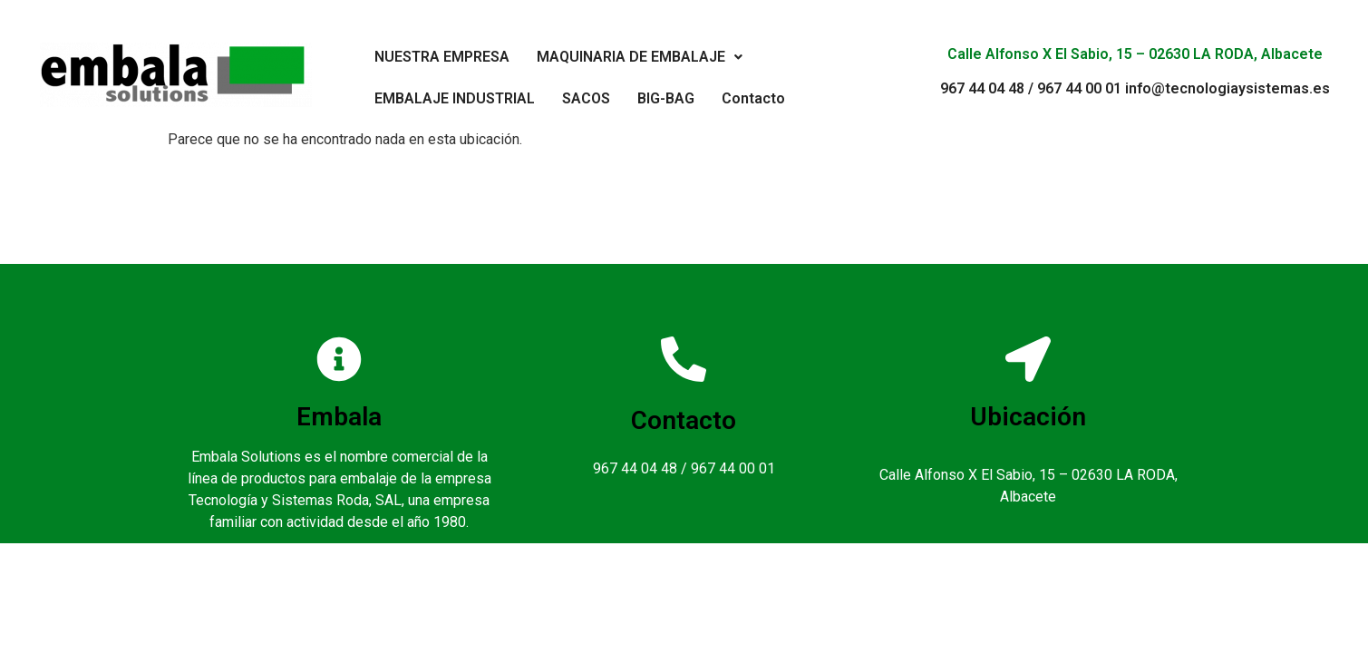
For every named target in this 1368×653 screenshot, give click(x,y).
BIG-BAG (665, 98)
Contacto (753, 98)
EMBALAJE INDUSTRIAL (454, 98)
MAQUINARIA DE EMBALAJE (639, 56)
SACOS (586, 98)
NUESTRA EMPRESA (441, 56)
